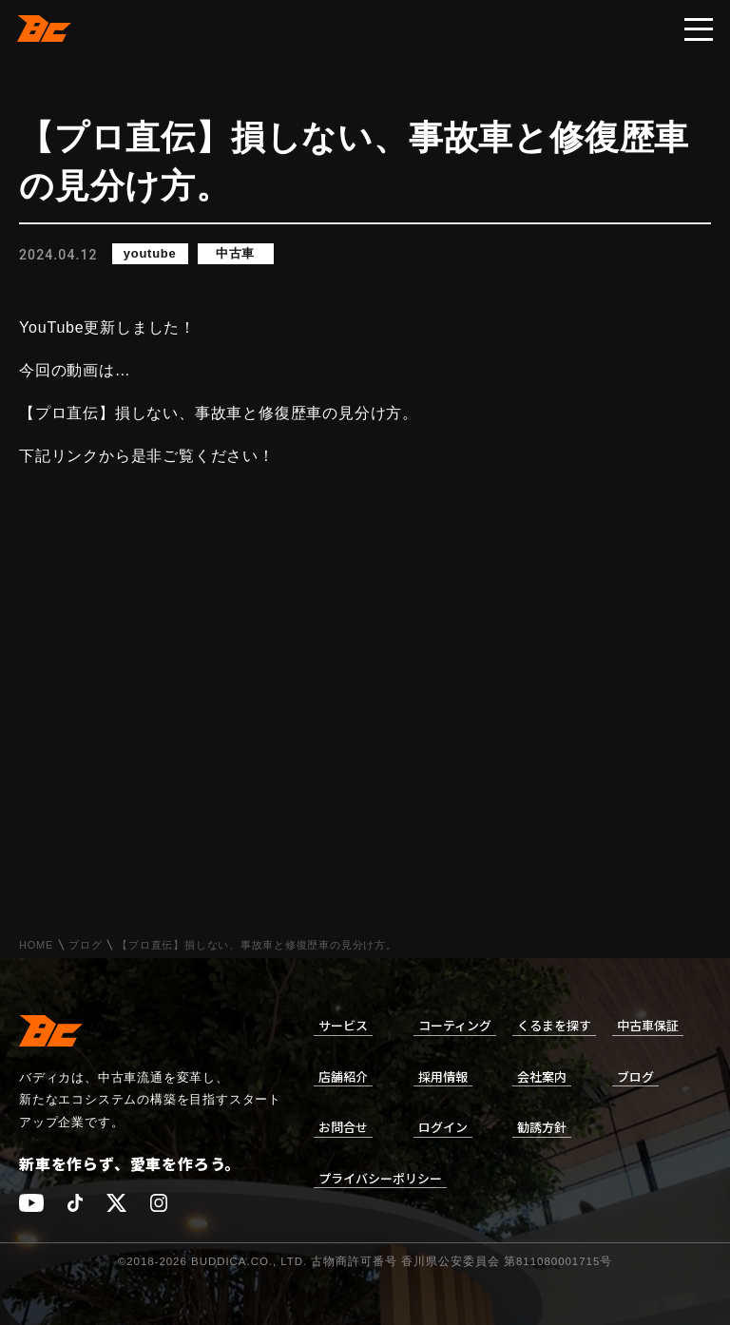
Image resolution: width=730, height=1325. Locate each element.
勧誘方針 (542, 1127)
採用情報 (443, 1076)
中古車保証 (648, 1025)
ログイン (443, 1127)
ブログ (85, 945)
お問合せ (343, 1127)
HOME (36, 945)
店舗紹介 (343, 1076)
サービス (343, 1025)
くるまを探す (554, 1025)
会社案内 (542, 1076)
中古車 (235, 254)
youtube (150, 254)
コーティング (454, 1025)
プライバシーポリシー (380, 1178)
